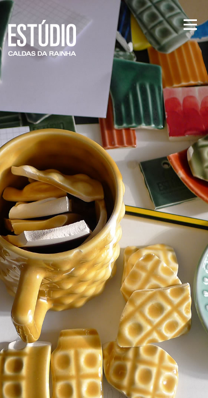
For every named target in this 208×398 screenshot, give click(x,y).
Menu (189, 24)
